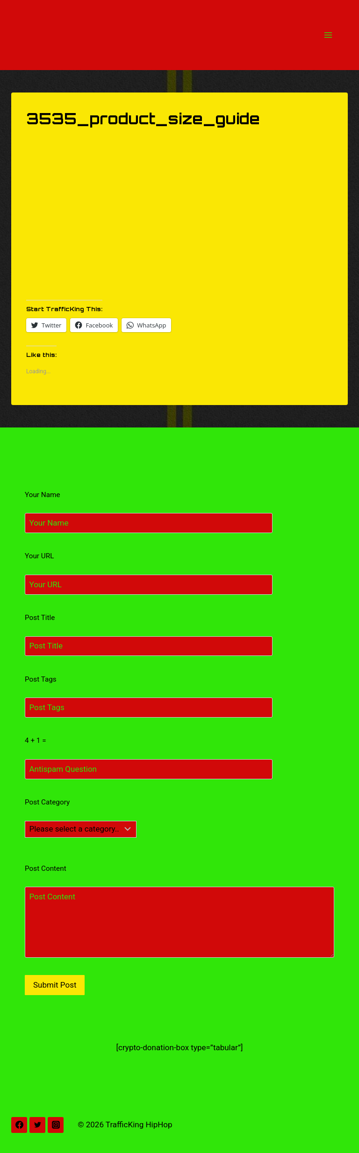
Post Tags (41, 679)
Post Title (40, 617)
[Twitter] (37, 1125)
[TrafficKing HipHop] (179, 35)
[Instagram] (56, 1125)
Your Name (42, 495)
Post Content (45, 868)
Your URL (39, 556)
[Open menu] (328, 35)
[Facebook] (19, 1125)
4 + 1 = (35, 740)
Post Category (47, 802)
